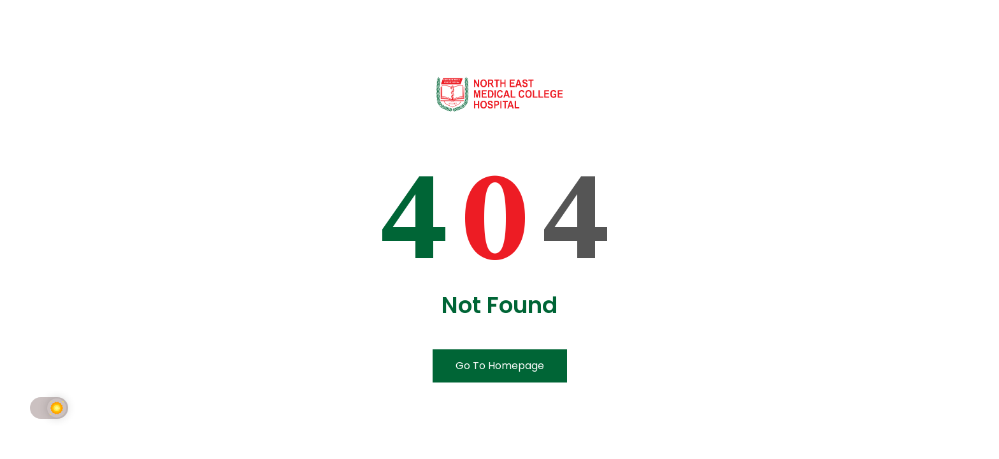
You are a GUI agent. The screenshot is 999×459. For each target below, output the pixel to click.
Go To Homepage (500, 365)
